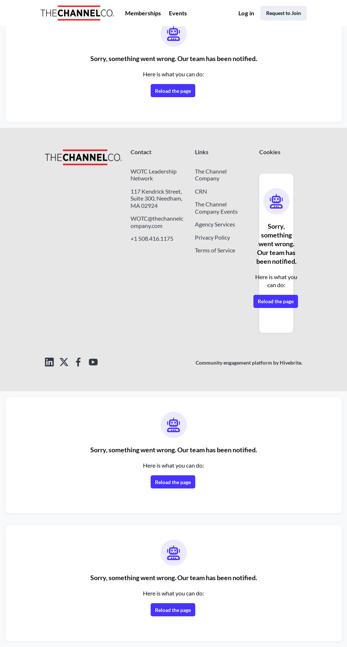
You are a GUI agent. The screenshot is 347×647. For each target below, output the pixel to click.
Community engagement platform (227, 362)
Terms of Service (218, 250)
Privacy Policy (214, 237)
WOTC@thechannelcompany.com (158, 229)
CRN (201, 191)
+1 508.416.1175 (152, 245)
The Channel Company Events (218, 207)
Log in (242, 13)
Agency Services (218, 224)
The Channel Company (212, 174)
